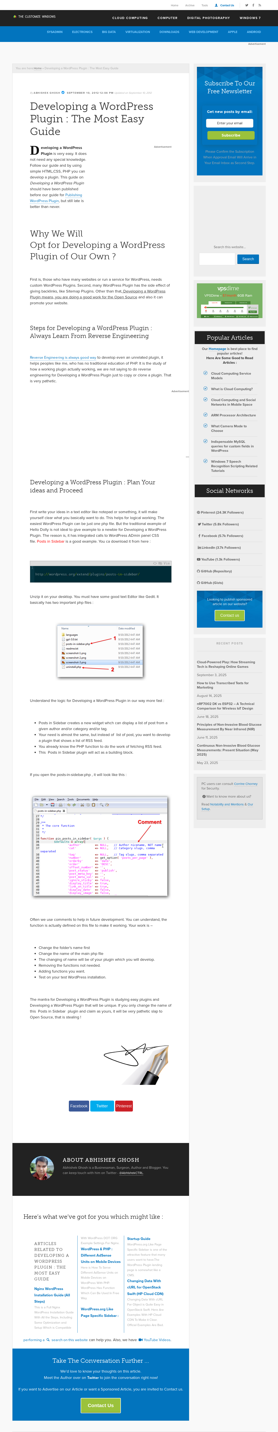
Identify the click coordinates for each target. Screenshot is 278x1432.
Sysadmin (55, 32)
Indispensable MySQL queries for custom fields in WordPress (232, 446)
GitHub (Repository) (214, 571)
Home (174, 5)
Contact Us (227, 5)
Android (254, 32)
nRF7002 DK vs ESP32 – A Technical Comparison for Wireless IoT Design (225, 706)
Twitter (102, 1106)
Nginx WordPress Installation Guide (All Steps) (53, 1295)
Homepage (217, 348)
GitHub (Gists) (210, 582)
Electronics (82, 32)
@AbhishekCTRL (132, 1172)
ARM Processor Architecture (233, 415)
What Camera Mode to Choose (229, 428)
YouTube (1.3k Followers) (218, 559)
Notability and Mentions (228, 804)
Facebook (78, 1106)
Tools (205, 5)
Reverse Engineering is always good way (64, 357)
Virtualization (137, 32)
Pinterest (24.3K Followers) (220, 512)
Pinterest (124, 1106)
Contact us (229, 615)
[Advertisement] (91, 52)
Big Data (109, 32)
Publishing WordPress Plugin (56, 198)
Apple (232, 32)
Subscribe (231, 135)
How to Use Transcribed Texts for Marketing (223, 685)
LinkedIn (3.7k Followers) (219, 547)
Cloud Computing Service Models (231, 376)
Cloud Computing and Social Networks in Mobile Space (233, 402)
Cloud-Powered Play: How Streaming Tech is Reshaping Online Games (226, 664)
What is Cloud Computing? (232, 388)
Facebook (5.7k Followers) (220, 535)
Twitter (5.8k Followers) (218, 524)
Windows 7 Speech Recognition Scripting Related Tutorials (234, 466)
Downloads (169, 32)
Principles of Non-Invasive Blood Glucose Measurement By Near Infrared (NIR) (229, 727)
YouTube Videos (158, 1340)
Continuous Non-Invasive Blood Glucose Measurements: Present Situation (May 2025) (228, 750)
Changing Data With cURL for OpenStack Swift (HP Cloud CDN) (146, 1287)
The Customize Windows (37, 18)
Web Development (203, 32)
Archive (190, 5)
